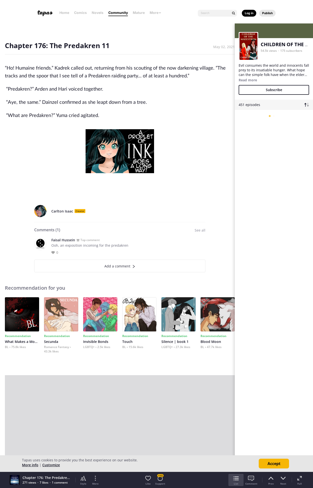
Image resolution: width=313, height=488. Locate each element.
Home (64, 13)
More (155, 13)
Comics (80, 13)
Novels (97, 13)
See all (200, 230)
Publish (267, 13)
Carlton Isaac (62, 211)
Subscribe (274, 89)
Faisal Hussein (63, 240)
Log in (249, 13)
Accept (274, 463)
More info (30, 465)
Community (118, 13)
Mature (139, 13)
